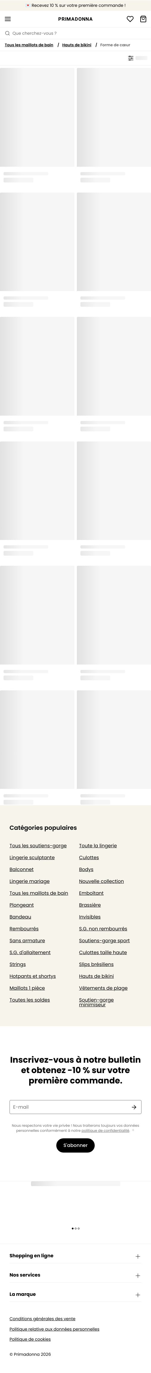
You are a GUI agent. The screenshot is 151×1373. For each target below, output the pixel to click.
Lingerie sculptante (32, 857)
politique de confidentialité (105, 1130)
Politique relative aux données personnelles (54, 1329)
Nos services (75, 1275)
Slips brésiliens (96, 964)
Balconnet (22, 869)
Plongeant (22, 905)
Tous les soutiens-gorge (38, 845)
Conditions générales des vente (42, 1319)
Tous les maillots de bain (29, 45)
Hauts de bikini (76, 45)
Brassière (90, 905)
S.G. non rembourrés (103, 928)
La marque (75, 1295)
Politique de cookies (30, 1339)
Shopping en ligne (75, 1256)
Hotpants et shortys (33, 976)
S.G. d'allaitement (30, 952)
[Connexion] (130, 19)
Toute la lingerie (98, 845)
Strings (18, 964)
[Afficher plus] (133, 1130)
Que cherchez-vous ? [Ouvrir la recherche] (31, 33)
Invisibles (90, 916)
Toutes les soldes (30, 1000)
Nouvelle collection (101, 881)
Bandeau (20, 916)
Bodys (86, 869)
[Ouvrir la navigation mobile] (7, 19)
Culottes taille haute (103, 952)
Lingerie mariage (30, 881)
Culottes (89, 857)
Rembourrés (24, 928)
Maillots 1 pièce (27, 988)
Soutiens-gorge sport (104, 940)
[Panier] (143, 19)
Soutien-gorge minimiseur (96, 1002)
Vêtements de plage (103, 988)
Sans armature (27, 940)
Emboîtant (91, 893)
